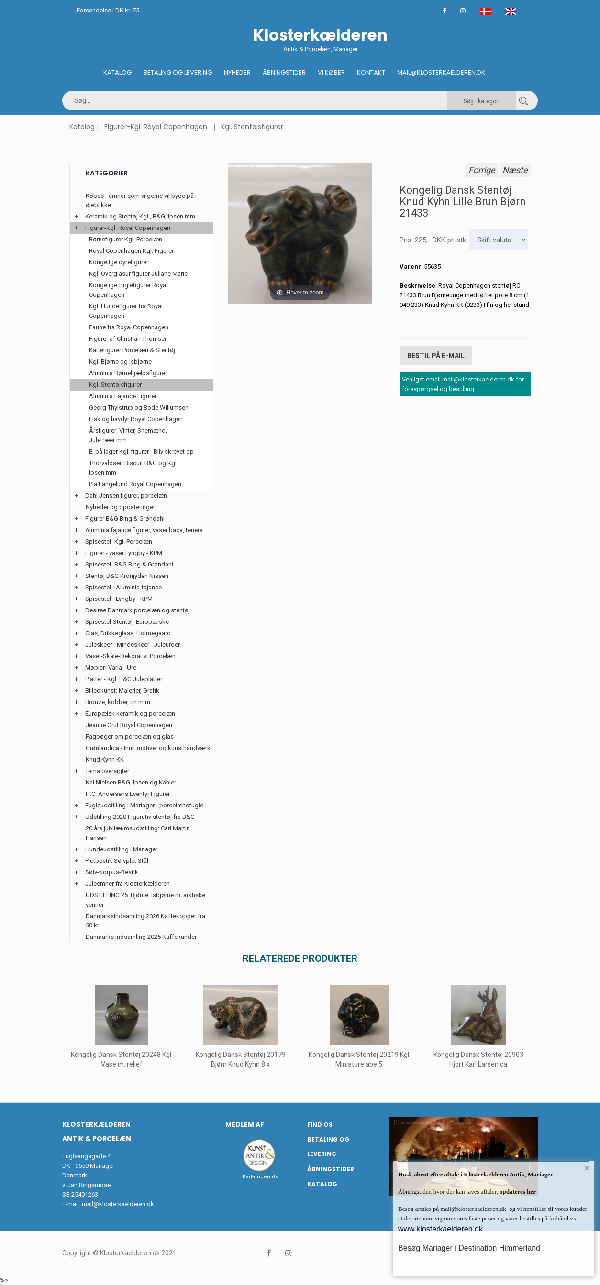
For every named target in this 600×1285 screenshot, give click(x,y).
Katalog (117, 72)
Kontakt (371, 72)
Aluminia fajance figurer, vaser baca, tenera (144, 530)
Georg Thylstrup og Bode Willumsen (139, 407)
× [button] (586, 1168)
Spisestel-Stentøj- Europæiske (127, 621)
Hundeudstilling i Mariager (121, 849)
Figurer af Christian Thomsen (128, 338)
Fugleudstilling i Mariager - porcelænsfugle (144, 805)
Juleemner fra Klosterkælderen (127, 883)
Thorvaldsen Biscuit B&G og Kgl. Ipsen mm (133, 467)
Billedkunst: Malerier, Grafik (122, 690)
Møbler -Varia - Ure (110, 667)
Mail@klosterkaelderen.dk (441, 72)
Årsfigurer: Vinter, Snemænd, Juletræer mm (128, 435)
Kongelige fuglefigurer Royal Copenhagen (128, 290)
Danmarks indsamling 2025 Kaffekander (141, 936)
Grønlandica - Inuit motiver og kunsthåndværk (148, 747)
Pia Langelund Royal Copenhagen (135, 484)
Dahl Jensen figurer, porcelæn (126, 495)
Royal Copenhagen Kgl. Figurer (131, 250)
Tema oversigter (107, 770)
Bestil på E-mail (436, 355)
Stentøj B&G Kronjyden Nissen (126, 575)
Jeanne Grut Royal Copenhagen (129, 725)
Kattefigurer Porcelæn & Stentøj (132, 350)
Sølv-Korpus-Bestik (111, 872)
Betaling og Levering (178, 72)
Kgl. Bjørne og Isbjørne (120, 361)
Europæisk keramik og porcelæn (130, 713)
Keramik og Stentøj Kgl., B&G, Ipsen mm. (141, 216)
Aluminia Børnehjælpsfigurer (128, 373)
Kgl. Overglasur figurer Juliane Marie (138, 273)
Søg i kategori (482, 101)
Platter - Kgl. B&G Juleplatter (123, 679)
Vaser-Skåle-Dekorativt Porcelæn (130, 656)
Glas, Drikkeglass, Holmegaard (128, 633)
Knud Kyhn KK (105, 759)
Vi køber (331, 72)
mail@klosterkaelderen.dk (118, 1204)
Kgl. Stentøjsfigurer (252, 126)
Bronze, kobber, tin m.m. (118, 702)
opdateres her (517, 1191)
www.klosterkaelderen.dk (440, 1229)
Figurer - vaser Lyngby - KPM (123, 552)
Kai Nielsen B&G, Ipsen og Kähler (131, 782)
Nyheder (237, 72)
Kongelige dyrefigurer (118, 262)
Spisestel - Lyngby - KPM (119, 598)
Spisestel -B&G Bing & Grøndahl (129, 564)
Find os (320, 1125)
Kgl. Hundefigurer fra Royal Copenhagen (126, 311)
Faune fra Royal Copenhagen (128, 327)
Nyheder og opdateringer (120, 507)
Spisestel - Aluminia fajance (123, 587)
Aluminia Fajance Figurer (122, 396)
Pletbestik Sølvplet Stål (116, 860)
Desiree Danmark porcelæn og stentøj (137, 610)
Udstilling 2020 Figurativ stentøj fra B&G (140, 816)
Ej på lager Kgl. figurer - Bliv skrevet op (141, 451)
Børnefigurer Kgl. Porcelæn (125, 239)
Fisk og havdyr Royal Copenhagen (136, 419)
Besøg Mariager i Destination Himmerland (469, 1248)
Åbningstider (284, 72)
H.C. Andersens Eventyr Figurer (128, 793)
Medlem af (244, 1124)
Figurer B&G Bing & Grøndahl (125, 518)
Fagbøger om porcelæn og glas (130, 736)
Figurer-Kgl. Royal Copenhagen (155, 126)
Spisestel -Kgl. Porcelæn (118, 541)
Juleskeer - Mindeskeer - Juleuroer (132, 644)
